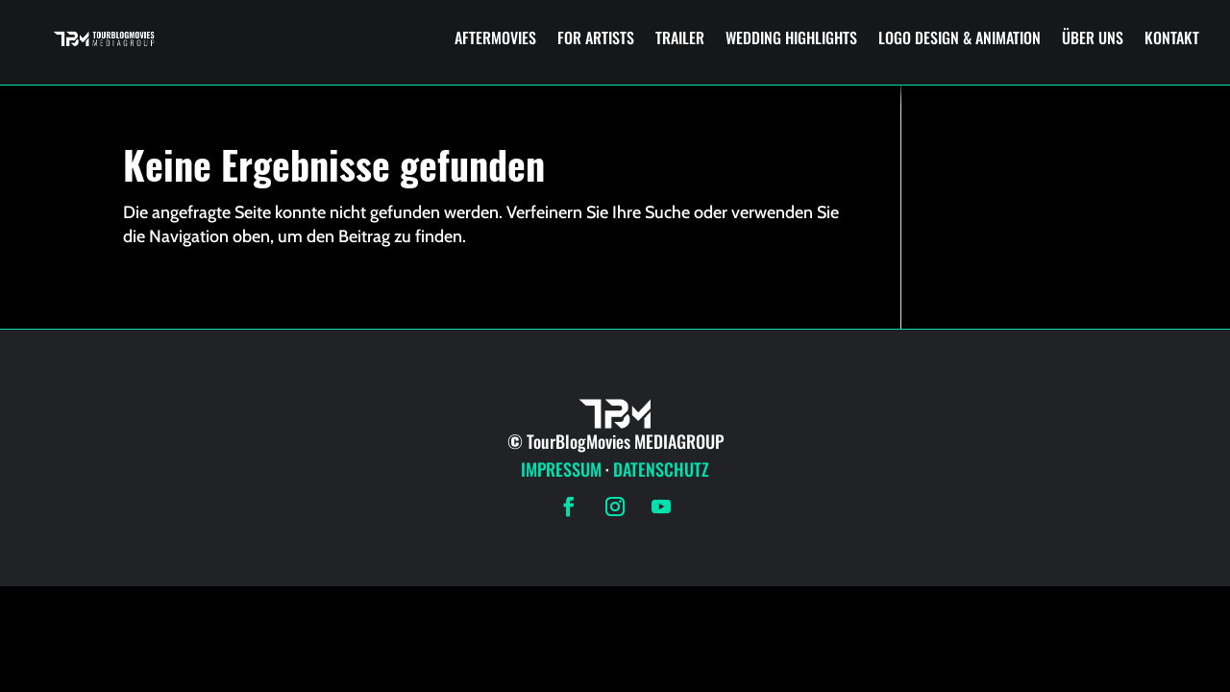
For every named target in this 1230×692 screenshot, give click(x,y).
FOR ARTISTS (595, 37)
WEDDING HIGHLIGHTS (791, 37)
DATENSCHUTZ (661, 469)
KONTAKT (1171, 37)
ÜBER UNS (1092, 37)
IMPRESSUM (561, 469)
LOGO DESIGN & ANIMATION (959, 37)
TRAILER (679, 37)
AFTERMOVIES (495, 37)
